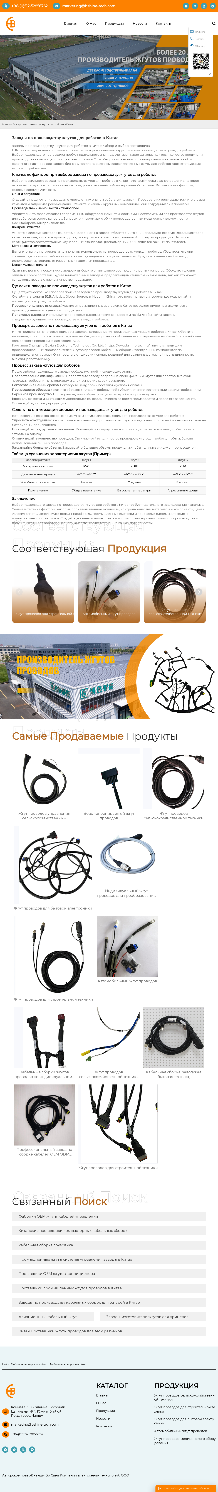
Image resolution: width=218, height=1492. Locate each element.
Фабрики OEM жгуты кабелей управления (58, 1216)
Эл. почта (197, 31)
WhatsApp (197, 45)
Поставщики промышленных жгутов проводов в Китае (70, 1288)
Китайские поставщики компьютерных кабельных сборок (73, 1231)
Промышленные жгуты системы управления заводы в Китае (75, 1259)
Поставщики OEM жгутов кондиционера (57, 1274)
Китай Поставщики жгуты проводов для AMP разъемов (70, 1331)
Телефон (197, 38)
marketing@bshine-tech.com (88, 6)
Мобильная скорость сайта (28, 1364)
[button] (198, 592)
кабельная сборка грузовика (46, 1245)
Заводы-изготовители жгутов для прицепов (147, 1317)
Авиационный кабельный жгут (48, 1317)
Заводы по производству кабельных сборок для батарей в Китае (79, 1302)
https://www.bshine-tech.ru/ (128, 345)
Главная (6, 124)
